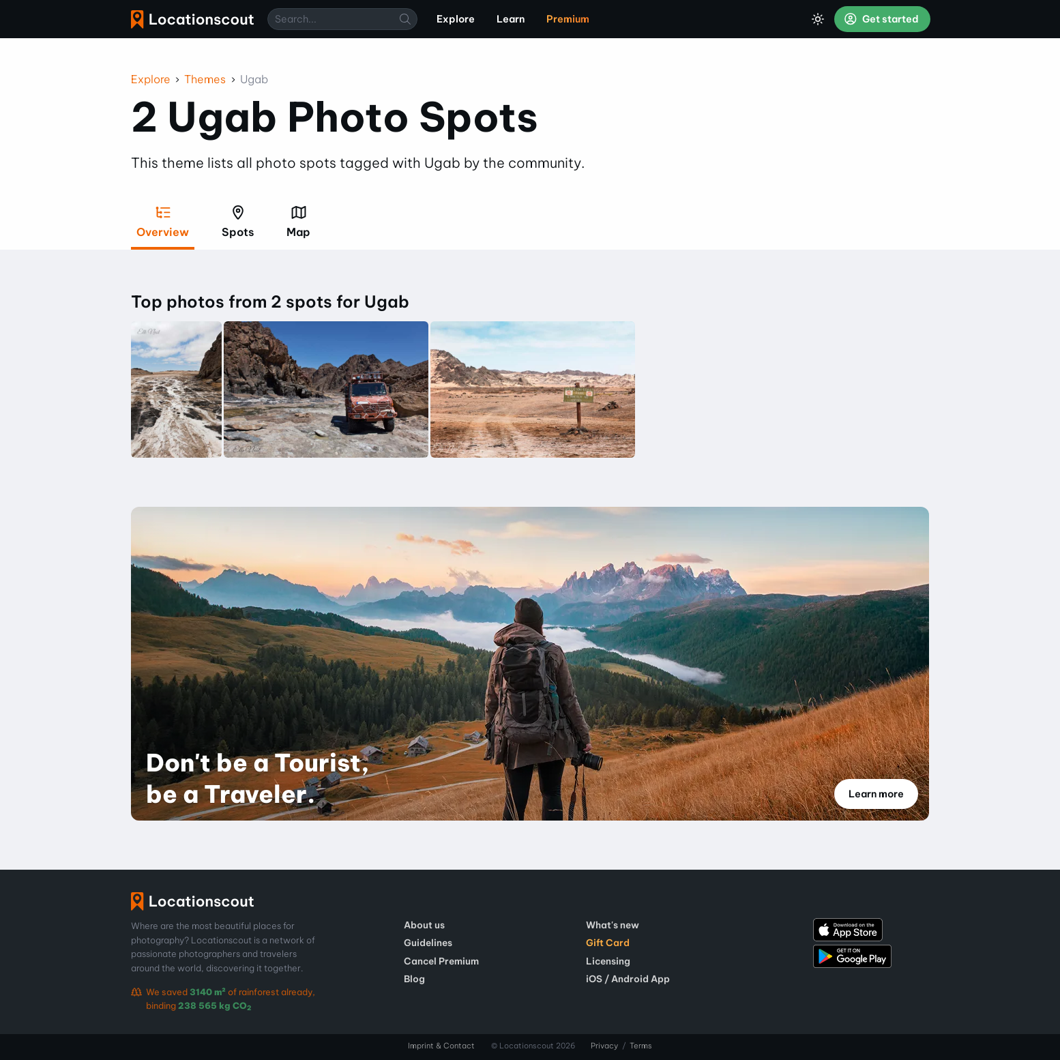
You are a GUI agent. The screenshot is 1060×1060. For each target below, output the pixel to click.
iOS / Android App (628, 979)
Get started (881, 19)
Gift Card (608, 943)
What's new (612, 925)
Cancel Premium (441, 961)
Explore (151, 79)
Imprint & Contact (441, 1045)
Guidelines (428, 943)
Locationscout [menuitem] (192, 19)
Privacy (604, 1045)
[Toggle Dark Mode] (817, 19)
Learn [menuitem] (511, 19)
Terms (641, 1045)
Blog (414, 979)
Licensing (608, 961)
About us (424, 925)
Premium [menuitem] (567, 19)
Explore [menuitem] (456, 19)
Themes (205, 79)
